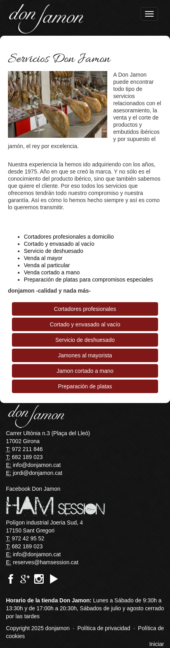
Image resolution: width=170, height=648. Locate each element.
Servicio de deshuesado (53, 251)
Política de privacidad (103, 628)
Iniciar (156, 644)
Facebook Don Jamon (33, 489)
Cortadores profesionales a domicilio (69, 236)
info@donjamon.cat (37, 465)
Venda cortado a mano (52, 272)
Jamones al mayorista (85, 355)
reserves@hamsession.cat (45, 562)
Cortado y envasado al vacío (59, 244)
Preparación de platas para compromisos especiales (88, 279)
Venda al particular (47, 265)
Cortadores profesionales (85, 309)
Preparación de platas (85, 386)
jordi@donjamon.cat (37, 473)
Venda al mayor (43, 258)
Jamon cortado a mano (84, 371)
